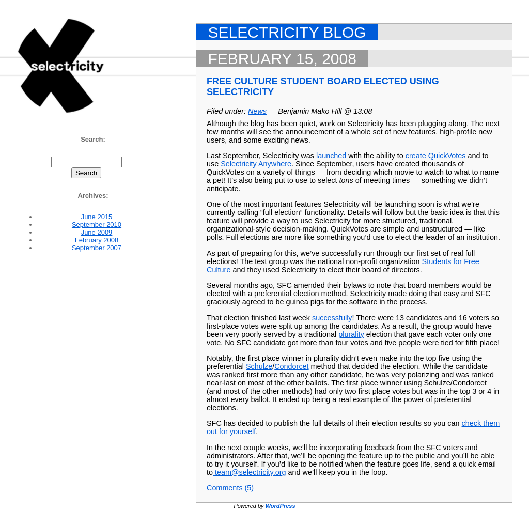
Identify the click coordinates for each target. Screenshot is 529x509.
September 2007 (96, 248)
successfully (332, 318)
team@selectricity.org (249, 472)
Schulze (259, 366)
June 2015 (97, 217)
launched (331, 155)
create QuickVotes (436, 155)
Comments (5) (230, 488)
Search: (93, 139)
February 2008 (97, 240)
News (257, 111)
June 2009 (97, 232)
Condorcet (291, 366)
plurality (351, 334)
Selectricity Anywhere (256, 164)
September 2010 (96, 224)
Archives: (92, 195)
